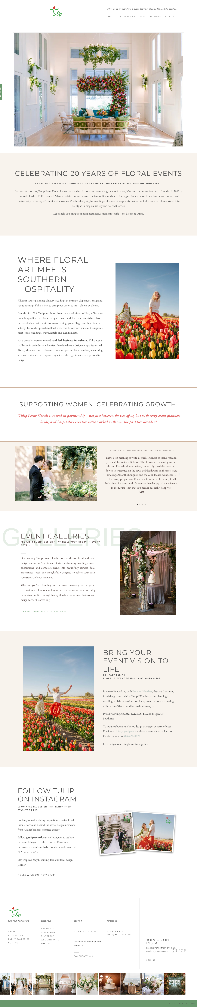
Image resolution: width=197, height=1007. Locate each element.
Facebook (47, 928)
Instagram (48, 932)
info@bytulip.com (126, 731)
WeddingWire (50, 940)
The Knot (47, 943)
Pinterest (47, 936)
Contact (170, 16)
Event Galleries (150, 16)
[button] (103, 473)
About (112, 16)
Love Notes (127, 16)
